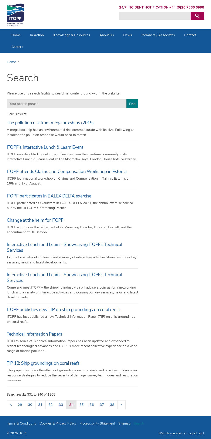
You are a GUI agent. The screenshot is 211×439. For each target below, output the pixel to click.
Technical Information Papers (34, 334)
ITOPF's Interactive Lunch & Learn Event (45, 147)
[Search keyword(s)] (155, 16)
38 (112, 404)
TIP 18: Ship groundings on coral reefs (43, 363)
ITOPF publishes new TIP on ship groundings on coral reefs (63, 310)
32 (50, 404)
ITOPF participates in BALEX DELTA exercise (49, 196)
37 (102, 404)
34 (71, 404)
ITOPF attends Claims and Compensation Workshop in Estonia (67, 171)
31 (40, 404)
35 (81, 404)
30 (30, 404)
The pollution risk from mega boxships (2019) (50, 123)
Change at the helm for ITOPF (35, 220)
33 (61, 404)
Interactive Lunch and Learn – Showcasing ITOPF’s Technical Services (64, 247)
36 (92, 404)
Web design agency (172, 433)
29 (20, 404)
